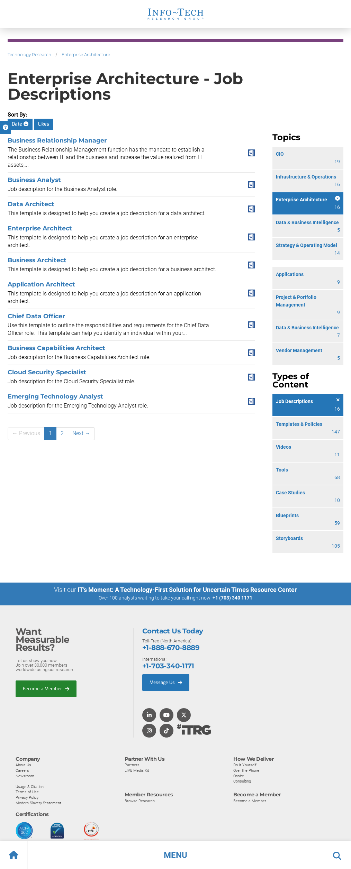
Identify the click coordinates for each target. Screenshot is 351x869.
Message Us (166, 682)
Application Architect (41, 284)
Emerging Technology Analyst (55, 396)
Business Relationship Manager (57, 140)
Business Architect (37, 260)
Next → (81, 433)
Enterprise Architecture (86, 54)
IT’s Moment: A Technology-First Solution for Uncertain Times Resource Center (187, 589)
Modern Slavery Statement (38, 802)
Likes (43, 124)
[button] (175, 855)
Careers (22, 770)
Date (20, 124)
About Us (23, 764)
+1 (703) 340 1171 (232, 598)
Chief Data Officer (36, 316)
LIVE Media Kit (137, 770)
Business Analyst (34, 179)
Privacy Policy (27, 797)
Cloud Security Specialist (47, 372)
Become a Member (46, 688)
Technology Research (29, 54)
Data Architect (31, 204)
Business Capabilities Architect (56, 347)
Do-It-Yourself (244, 764)
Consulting (242, 780)
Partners (132, 764)
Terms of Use (27, 791)
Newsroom (25, 775)
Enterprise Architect (40, 228)
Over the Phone (246, 770)
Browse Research (140, 800)
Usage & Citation (30, 786)
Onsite (238, 775)
